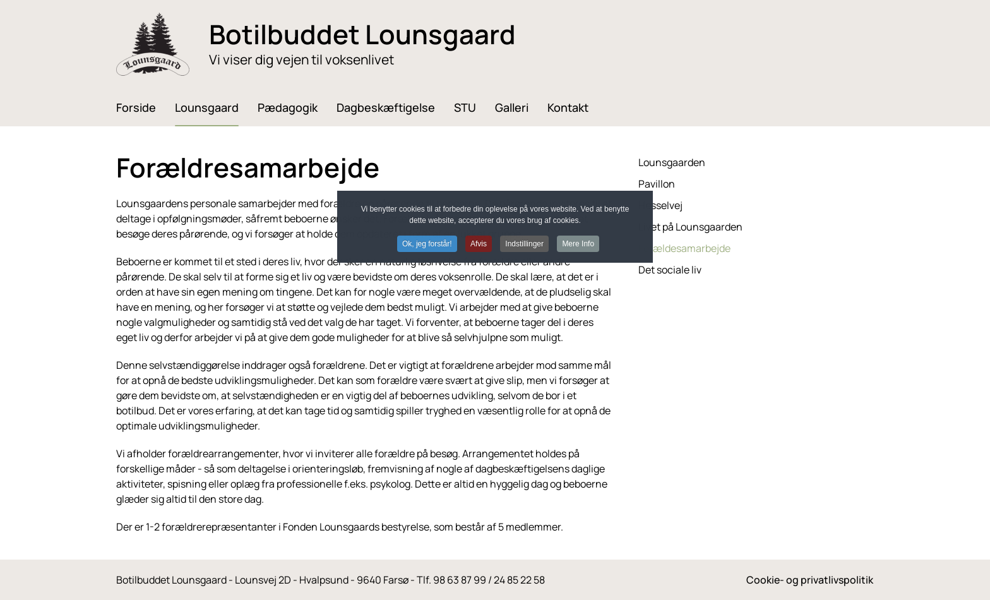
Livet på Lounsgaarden (690, 227)
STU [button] (465, 107)
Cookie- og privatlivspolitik (809, 580)
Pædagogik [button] (288, 107)
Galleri (511, 107)
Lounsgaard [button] (207, 107)
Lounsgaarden (671, 162)
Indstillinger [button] (524, 243)
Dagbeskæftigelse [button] (386, 107)
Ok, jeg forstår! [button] (427, 243)
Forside (136, 107)
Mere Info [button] (578, 243)
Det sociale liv (669, 270)
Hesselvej (660, 205)
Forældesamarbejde (684, 248)
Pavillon (656, 184)
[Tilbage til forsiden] (153, 44)
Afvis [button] (478, 243)
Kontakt (567, 107)
